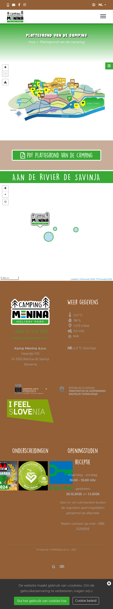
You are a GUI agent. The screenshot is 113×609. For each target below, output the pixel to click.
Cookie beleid (85, 601)
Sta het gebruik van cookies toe (41, 601)
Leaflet (74, 279)
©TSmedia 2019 (104, 279)
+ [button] (5, 188)
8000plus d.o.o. (61, 549)
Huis (32, 42)
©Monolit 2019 (87, 279)
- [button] (5, 194)
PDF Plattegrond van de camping (56, 155)
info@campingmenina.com (30, 338)
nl (100, 5)
